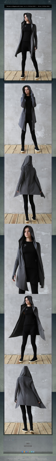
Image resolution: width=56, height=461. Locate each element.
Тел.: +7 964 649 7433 (33, 457)
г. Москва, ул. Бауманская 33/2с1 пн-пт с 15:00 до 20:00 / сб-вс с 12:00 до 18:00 (27, 458)
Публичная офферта (42, 459)
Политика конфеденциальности (27, 459)
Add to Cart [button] (28, 446)
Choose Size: (28, 441)
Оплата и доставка (13, 459)
